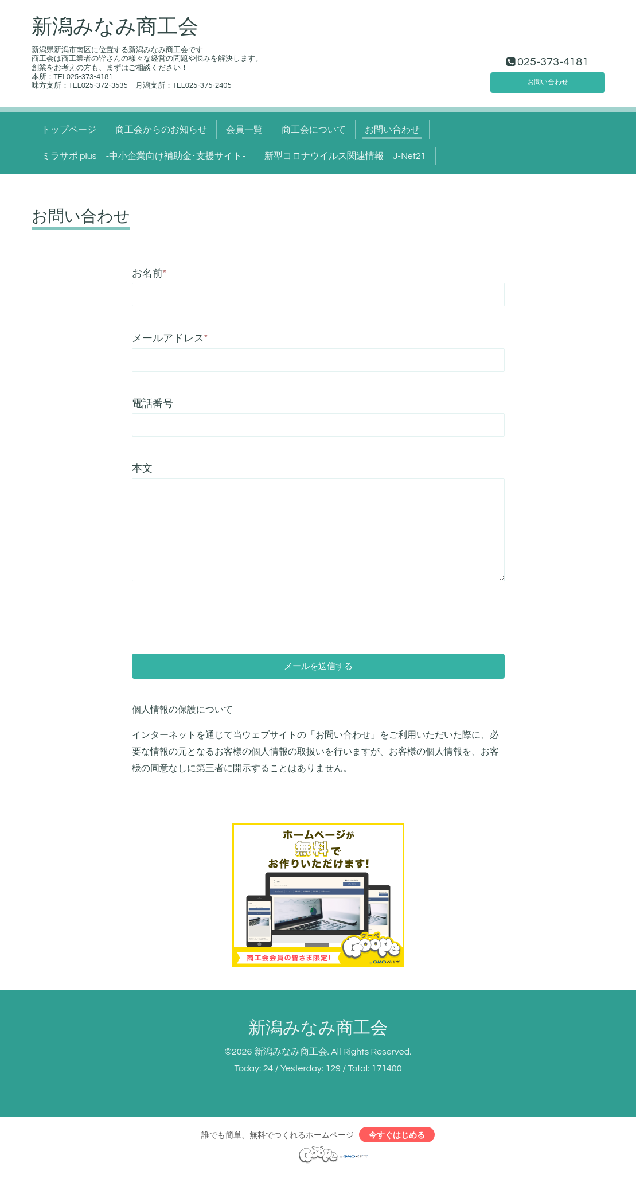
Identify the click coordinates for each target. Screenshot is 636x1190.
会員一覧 (244, 129)
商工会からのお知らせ (161, 129)
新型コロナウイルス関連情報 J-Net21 (345, 156)
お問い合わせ (547, 79)
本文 (142, 468)
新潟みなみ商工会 (115, 27)
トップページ (68, 129)
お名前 (149, 273)
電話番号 (152, 403)
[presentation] (219, 609)
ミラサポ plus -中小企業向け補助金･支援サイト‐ (143, 156)
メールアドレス (170, 338)
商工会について (314, 129)
